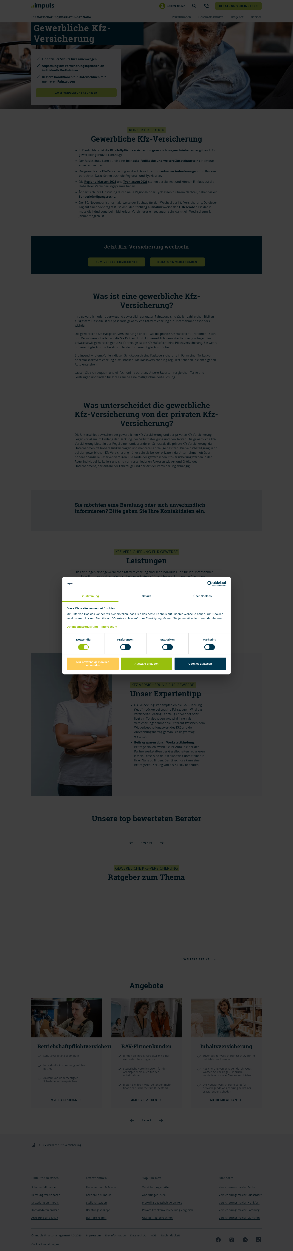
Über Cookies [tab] (202, 596)
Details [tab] (146, 596)
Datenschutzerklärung (82, 626)
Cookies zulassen (200, 663)
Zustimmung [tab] (90, 596)
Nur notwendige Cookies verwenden (92, 663)
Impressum (109, 626)
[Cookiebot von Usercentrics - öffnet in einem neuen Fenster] (210, 584)
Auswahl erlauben (146, 663)
